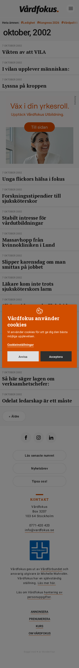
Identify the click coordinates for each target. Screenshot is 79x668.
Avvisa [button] (23, 356)
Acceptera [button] (56, 356)
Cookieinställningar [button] (20, 344)
